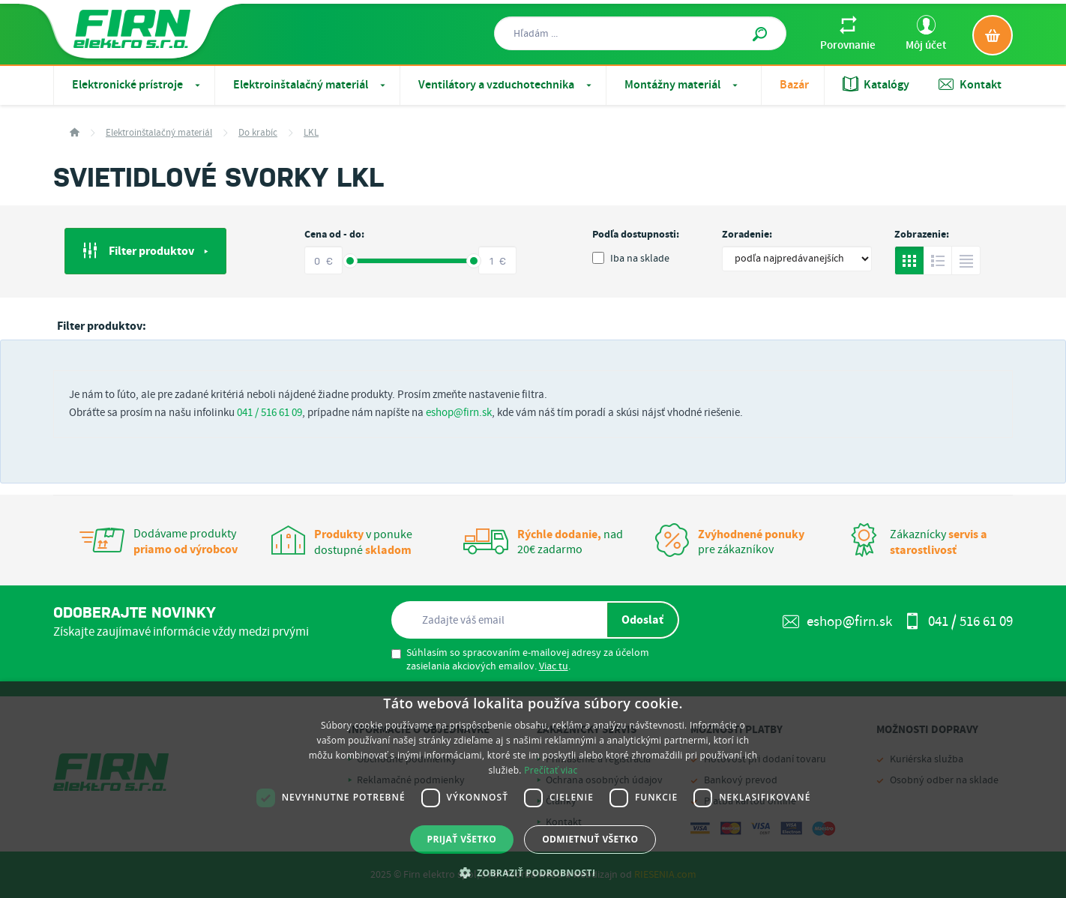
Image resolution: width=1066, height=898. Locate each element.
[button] (533, 872)
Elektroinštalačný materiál (310, 85)
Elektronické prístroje (137, 85)
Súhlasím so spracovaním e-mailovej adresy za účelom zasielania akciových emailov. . (520, 659)
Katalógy (876, 84)
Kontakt (970, 84)
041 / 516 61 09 (269, 413)
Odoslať (642, 620)
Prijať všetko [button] (462, 839)
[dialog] (533, 789)
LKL (311, 133)
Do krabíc (257, 133)
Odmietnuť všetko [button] (590, 839)
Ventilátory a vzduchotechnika (506, 85)
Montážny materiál (682, 85)
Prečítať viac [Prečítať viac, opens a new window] (550, 770)
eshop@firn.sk (459, 413)
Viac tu (553, 666)
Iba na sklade (630, 258)
